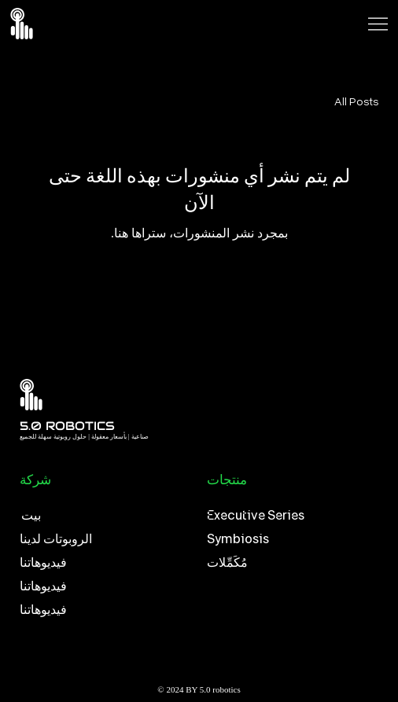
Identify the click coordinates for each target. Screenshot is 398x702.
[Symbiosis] (288, 539)
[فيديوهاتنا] (105, 563)
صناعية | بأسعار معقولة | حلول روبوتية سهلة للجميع (84, 436)
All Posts (356, 101)
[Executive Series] (288, 515)
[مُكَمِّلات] (288, 563)
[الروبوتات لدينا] (105, 539)
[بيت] (105, 515)
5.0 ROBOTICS (67, 425)
